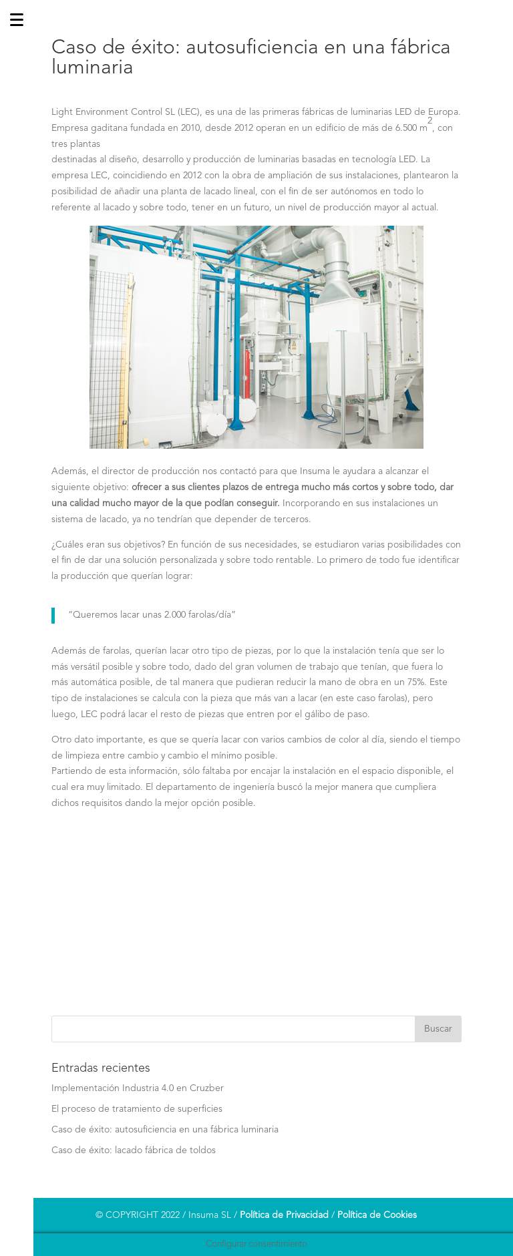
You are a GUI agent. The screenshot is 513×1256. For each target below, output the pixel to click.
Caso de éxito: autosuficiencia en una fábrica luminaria (165, 1129)
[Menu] (16, 628)
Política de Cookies (377, 1215)
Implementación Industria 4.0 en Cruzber (137, 1088)
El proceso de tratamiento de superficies (136, 1109)
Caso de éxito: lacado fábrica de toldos (133, 1150)
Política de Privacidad (284, 1215)
